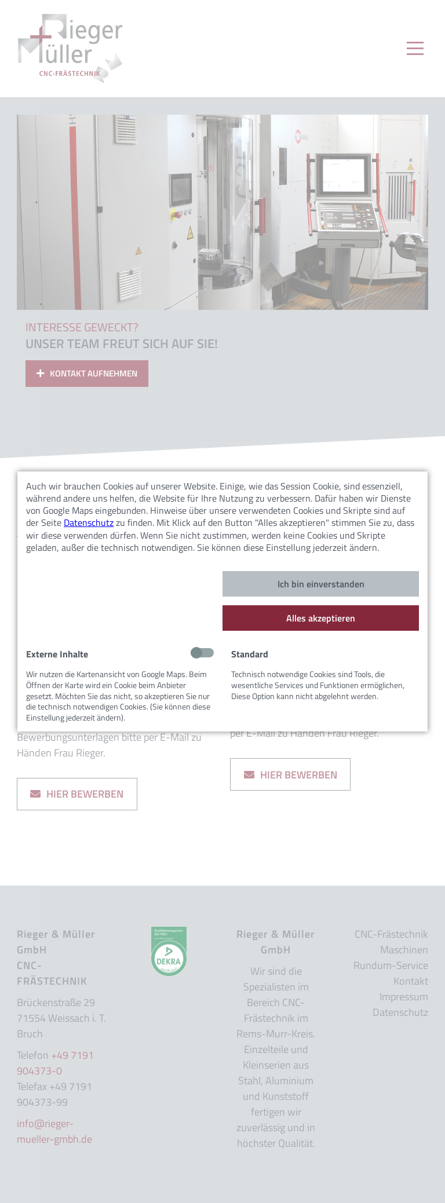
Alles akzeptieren (320, 618)
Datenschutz (89, 522)
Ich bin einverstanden (321, 584)
